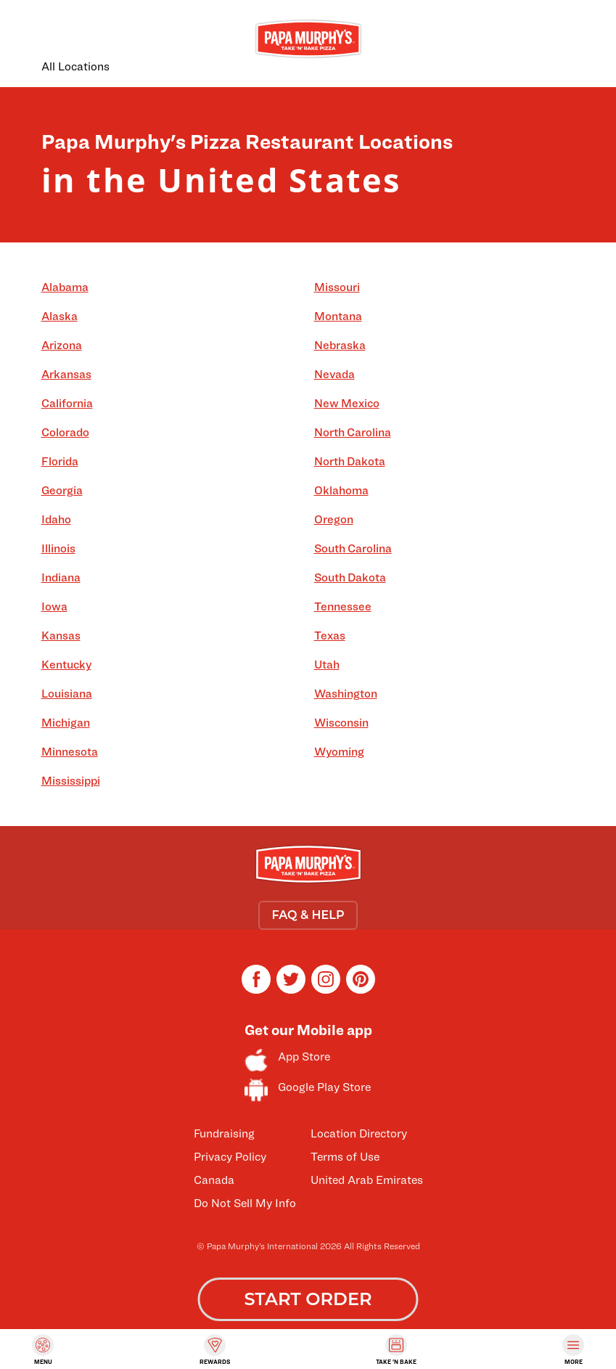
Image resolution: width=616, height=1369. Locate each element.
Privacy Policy (230, 1157)
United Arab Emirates (367, 1180)
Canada (214, 1180)
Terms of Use (345, 1157)
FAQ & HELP (307, 915)
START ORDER (307, 1298)
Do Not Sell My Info (245, 1203)
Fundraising (224, 1133)
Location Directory (359, 1133)
